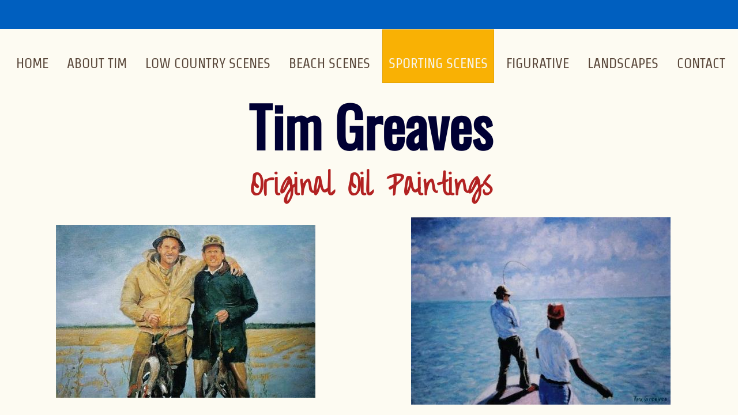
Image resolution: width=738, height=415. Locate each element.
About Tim (97, 63)
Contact (701, 63)
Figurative (537, 63)
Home (32, 63)
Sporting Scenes (438, 63)
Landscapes (623, 63)
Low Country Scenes (207, 63)
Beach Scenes (329, 63)
